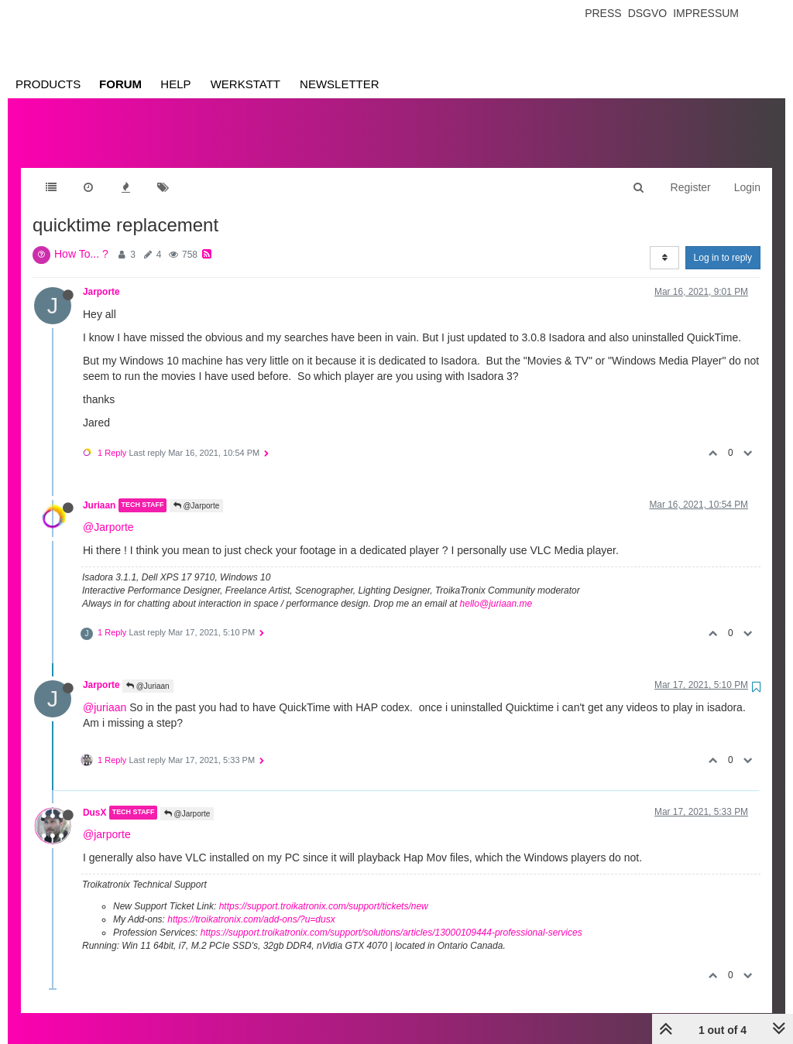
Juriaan (99, 489)
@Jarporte (196, 490)
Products (48, 84)
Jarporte (101, 276)
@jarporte (107, 819)
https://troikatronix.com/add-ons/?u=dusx (251, 904)
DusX (94, 797)
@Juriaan (148, 670)
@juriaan (104, 692)
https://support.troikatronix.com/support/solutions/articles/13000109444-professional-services (391, 917)
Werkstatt (245, 84)
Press (603, 13)
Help (175, 84)
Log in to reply (723, 242)
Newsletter (339, 84)
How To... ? (81, 238)
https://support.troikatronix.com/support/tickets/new (323, 890)
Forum (120, 84)
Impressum (706, 13)
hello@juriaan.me (496, 588)
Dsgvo (648, 13)
